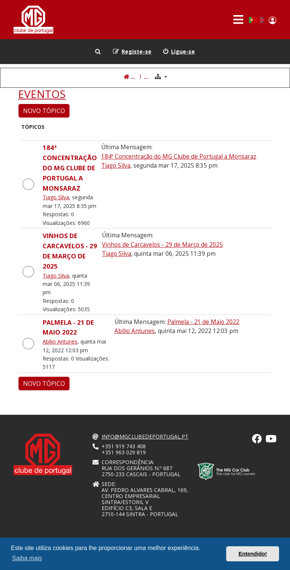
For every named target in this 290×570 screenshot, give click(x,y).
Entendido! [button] (253, 554)
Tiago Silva (56, 197)
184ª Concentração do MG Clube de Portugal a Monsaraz (70, 168)
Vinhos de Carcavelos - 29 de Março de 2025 (162, 245)
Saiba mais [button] (27, 558)
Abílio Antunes (60, 341)
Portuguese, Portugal (253, 20)
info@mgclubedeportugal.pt (145, 437)
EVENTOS (42, 94)
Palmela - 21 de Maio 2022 (203, 322)
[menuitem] (179, 51)
